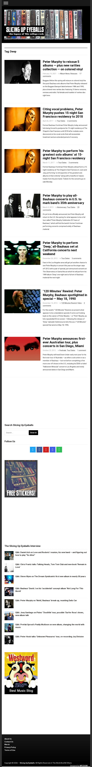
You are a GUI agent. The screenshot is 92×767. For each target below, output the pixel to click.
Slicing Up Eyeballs (27, 763)
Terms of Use (9, 750)
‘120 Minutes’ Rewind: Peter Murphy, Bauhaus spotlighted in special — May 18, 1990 (65, 294)
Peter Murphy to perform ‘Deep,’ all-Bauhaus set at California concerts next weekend (60, 248)
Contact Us (8, 742)
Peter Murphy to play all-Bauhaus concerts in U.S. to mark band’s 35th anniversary (63, 199)
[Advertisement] (46, 399)
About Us (8, 739)
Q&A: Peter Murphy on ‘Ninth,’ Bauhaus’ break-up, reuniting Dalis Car (46, 600)
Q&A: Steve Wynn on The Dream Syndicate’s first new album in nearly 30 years (50, 576)
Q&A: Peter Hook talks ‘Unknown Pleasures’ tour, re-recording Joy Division (49, 636)
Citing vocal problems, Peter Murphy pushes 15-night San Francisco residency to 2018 (63, 112)
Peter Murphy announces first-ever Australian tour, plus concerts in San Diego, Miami (64, 342)
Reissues (73, 74)
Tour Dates (61, 121)
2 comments (72, 121)
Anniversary (61, 207)
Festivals (63, 350)
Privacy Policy (10, 747)
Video (79, 303)
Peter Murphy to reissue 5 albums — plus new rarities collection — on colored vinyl (63, 65)
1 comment (81, 350)
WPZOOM (84, 766)
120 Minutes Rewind (69, 303)
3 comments (73, 163)
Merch (7, 744)
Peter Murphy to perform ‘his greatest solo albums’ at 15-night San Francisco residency (64, 154)
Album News (65, 74)
